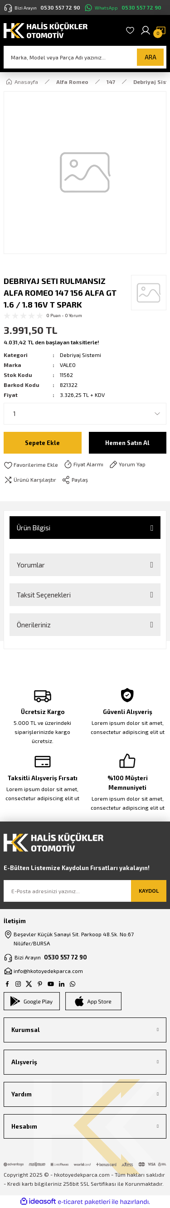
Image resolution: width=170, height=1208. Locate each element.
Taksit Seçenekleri (44, 595)
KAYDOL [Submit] (149, 890)
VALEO (68, 365)
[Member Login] (145, 30)
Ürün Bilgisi (33, 527)
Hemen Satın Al (127, 442)
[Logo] (45, 29)
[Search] (85, 57)
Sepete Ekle (42, 442)
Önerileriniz (34, 625)
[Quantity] (85, 414)
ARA (150, 57)
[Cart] (160, 30)
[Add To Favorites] (31, 465)
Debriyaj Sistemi (80, 355)
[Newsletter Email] (85, 891)
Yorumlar (31, 565)
